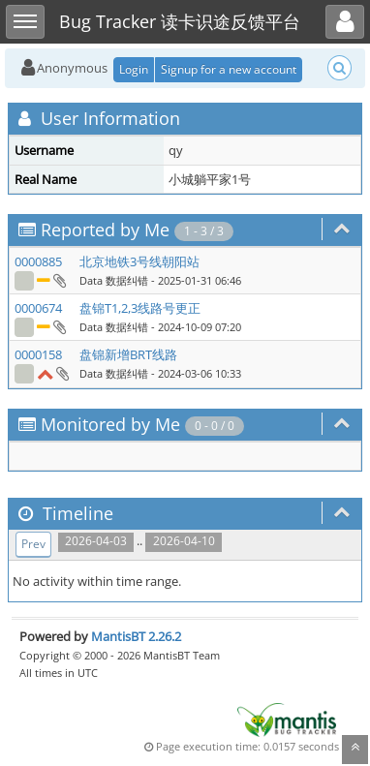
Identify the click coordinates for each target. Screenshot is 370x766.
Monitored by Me (110, 424)
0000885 (38, 261)
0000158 (38, 354)
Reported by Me (105, 229)
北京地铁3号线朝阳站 (139, 261)
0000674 (38, 308)
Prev (33, 544)
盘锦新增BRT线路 (128, 354)
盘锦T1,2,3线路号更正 (139, 308)
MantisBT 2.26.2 (136, 636)
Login (133, 69)
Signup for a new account (228, 69)
